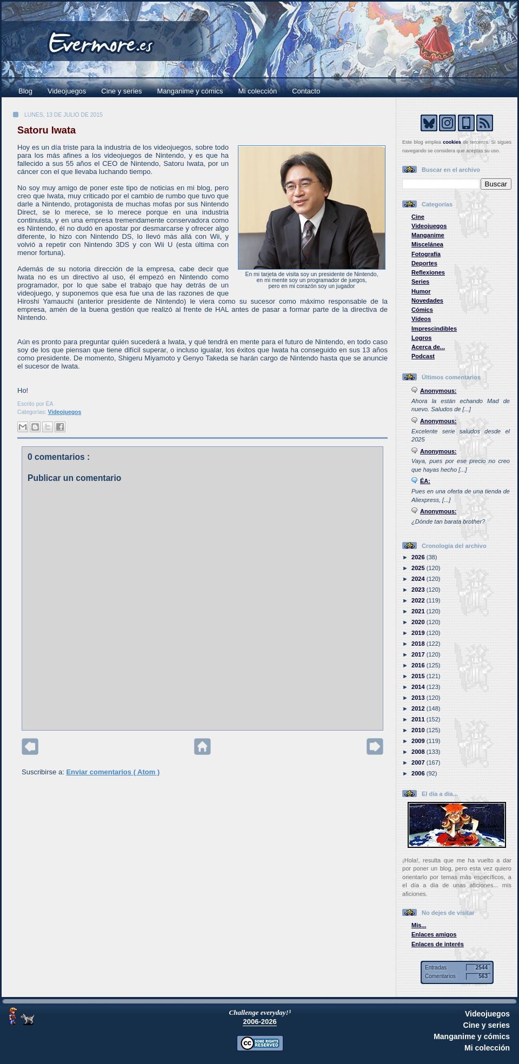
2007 (419, 762)
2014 (419, 687)
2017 (419, 654)
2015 (419, 676)
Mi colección (257, 91)
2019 (419, 633)
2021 (419, 611)
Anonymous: (438, 390)
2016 (419, 665)
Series (420, 281)
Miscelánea (427, 244)
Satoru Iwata (46, 130)
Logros (421, 337)
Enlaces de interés (437, 944)
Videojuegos (67, 91)
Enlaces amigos (434, 934)
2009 (419, 741)
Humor (421, 291)
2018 (419, 643)
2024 (419, 579)
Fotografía (426, 254)
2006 (419, 773)
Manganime (427, 235)
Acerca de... (428, 347)
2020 (419, 622)
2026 (419, 557)
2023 (419, 589)
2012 (419, 708)
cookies (452, 142)
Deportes (424, 263)
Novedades (427, 300)
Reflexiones (428, 272)
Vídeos (421, 319)
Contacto (306, 91)
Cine (417, 216)
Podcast (423, 356)
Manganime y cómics (190, 91)
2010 (419, 730)
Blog (25, 91)
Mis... (419, 925)
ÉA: (425, 481)
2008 (419, 751)
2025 (419, 568)
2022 (419, 600)
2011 (419, 719)
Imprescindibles (434, 328)
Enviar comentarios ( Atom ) (112, 772)
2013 (419, 697)
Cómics (422, 309)
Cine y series (121, 91)
